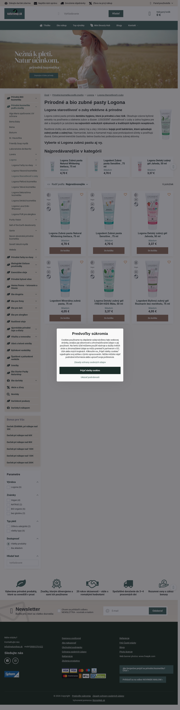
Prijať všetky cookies (90, 370)
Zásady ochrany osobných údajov (90, 362)
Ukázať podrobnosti (90, 377)
